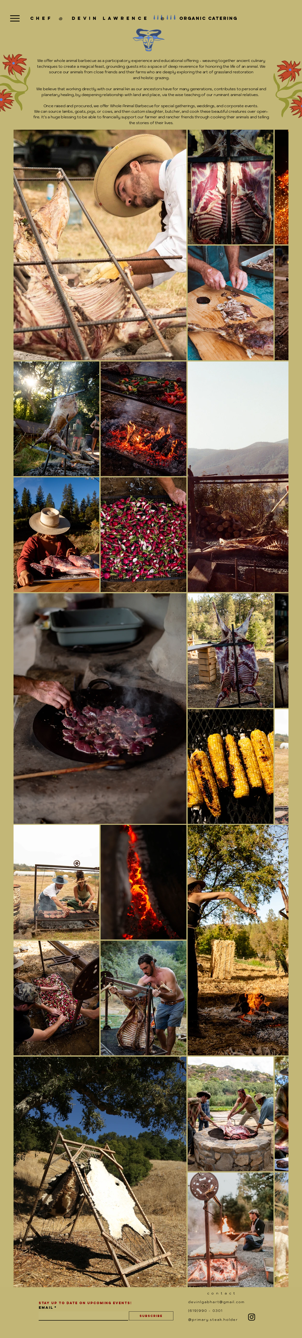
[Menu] (15, 18)
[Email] (82, 1315)
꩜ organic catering (193, 18)
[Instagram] (251, 1317)
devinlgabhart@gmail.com (216, 1302)
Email (48, 1307)
